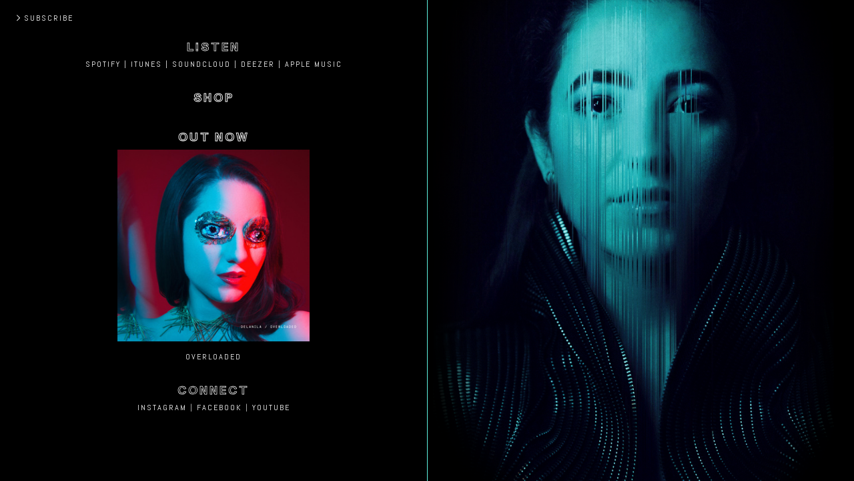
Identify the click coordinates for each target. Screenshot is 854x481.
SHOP (213, 98)
